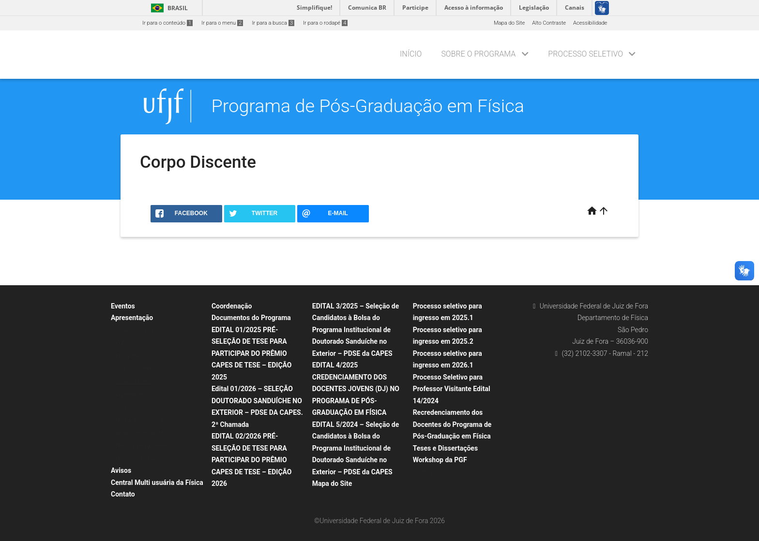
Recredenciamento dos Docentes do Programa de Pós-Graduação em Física (452, 424)
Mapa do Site (509, 23)
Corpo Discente (134, 382)
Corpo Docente (134, 369)
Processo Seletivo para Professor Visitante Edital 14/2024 (451, 389)
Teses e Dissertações (445, 448)
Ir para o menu (222, 23)
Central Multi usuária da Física (157, 482)
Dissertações (131, 394)
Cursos (124, 343)
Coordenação (232, 306)
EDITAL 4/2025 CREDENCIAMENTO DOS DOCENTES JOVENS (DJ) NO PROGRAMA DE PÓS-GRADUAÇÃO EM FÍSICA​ (355, 388)
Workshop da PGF (440, 460)
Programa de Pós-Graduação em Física (368, 106)
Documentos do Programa (251, 318)
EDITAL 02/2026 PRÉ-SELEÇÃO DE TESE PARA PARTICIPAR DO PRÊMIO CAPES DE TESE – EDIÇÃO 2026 (252, 459)
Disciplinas (129, 356)
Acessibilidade (590, 23)
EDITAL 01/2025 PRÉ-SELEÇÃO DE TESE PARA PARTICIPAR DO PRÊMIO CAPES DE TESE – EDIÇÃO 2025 (252, 353)
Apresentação (132, 318)
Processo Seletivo (585, 53)
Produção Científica (139, 420)
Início (411, 53)
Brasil (167, 8)
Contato (123, 494)
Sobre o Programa (478, 53)
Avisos (121, 470)
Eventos (123, 306)
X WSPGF (429, 472)
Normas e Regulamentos (145, 445)
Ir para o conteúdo (167, 23)
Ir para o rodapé (325, 23)
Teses (123, 407)
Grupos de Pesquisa (140, 433)
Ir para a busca (273, 23)
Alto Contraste (549, 23)
